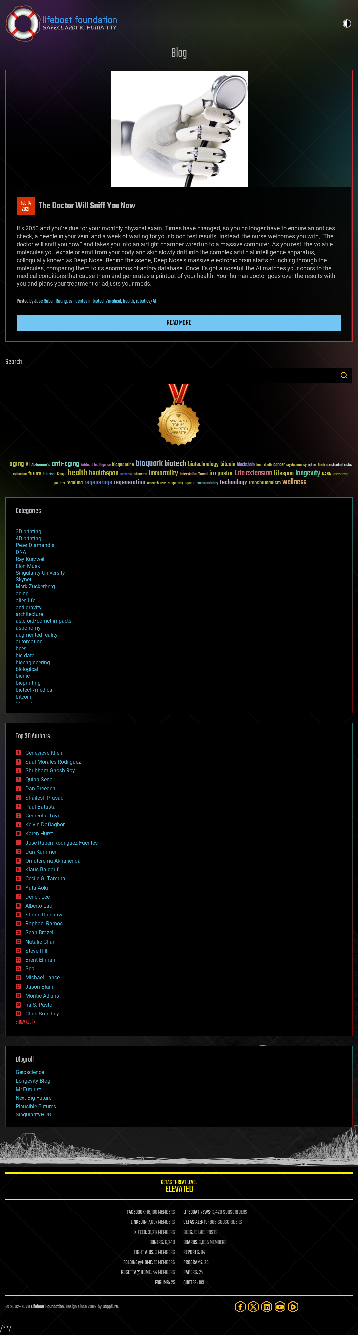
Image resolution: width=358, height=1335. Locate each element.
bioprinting (28, 683)
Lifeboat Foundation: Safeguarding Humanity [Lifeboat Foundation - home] (162, 23)
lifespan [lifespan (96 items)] (284, 473)
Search (344, 375)
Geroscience (30, 1072)
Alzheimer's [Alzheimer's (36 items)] (40, 465)
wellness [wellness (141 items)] (294, 482)
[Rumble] (293, 1306)
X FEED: (140, 1232)
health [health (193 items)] (77, 473)
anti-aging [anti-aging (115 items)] (65, 464)
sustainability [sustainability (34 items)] (207, 483)
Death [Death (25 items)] (321, 465)
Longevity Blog (33, 1081)
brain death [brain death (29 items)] (264, 465)
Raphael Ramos (44, 923)
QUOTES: (190, 1283)
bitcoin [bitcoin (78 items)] (227, 464)
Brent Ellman (40, 960)
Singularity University (40, 573)
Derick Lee (37, 897)
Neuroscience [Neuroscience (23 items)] (340, 475)
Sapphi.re (110, 1306)
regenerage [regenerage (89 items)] (98, 482)
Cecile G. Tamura (45, 878)
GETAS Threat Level (179, 1187)
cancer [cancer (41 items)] (279, 465)
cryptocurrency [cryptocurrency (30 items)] (296, 465)
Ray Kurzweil (31, 559)
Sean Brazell (40, 932)
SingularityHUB (33, 1115)
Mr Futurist (28, 1089)
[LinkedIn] (266, 1306)
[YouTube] (280, 1306)
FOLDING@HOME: (138, 1263)
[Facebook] (240, 1306)
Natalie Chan (40, 942)
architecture (29, 614)
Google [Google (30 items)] (61, 474)
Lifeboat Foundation (47, 1306)
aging (22, 593)
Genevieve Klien (43, 753)
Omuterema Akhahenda (53, 861)
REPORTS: (191, 1252)
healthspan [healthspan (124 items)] (104, 474)
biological (27, 669)
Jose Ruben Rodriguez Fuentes (60, 301)
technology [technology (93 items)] (233, 483)
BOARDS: (190, 1242)
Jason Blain (39, 987)
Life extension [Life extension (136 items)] (253, 473)
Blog (179, 53)
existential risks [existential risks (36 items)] (339, 465)
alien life (25, 600)
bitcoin (23, 697)
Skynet (23, 579)
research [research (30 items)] (153, 483)
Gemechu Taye (42, 816)
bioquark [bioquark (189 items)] (149, 464)
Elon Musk (28, 566)
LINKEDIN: (139, 1222)
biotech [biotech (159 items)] (175, 463)
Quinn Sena (39, 779)
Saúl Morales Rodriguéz (53, 762)
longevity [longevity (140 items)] (307, 473)
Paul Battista (40, 807)
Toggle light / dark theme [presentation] (347, 23)
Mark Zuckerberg (35, 586)
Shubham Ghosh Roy (50, 770)
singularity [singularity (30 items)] (175, 483)
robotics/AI (146, 301)
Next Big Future (33, 1098)
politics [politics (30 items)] (59, 483)
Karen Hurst (39, 833)
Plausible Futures (36, 1106)
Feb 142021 (26, 206)
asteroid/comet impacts (43, 621)
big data (25, 655)
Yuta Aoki (36, 888)
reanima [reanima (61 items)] (75, 483)
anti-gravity (29, 607)
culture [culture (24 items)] (312, 465)
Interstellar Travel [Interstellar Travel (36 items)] (194, 474)
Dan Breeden (40, 788)
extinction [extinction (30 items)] (20, 474)
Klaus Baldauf (42, 869)
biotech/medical (107, 301)
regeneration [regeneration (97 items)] (129, 482)
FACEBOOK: (136, 1212)
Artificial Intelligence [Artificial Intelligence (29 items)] (96, 465)
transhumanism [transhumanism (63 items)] (265, 483)
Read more (179, 322)
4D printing (28, 538)
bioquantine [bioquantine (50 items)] (123, 464)
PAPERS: (190, 1272)
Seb (29, 968)
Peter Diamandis (35, 545)
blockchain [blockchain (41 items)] (246, 465)
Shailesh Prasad (44, 798)
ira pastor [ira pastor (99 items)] (221, 473)
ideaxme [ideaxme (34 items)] (140, 474)
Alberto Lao (38, 906)
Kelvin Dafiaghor (45, 824)
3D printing (28, 531)
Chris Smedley (42, 1014)
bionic (23, 676)
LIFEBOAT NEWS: (197, 1212)
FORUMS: (162, 1283)
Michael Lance (42, 977)
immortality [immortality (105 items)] (163, 473)
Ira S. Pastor (39, 1005)
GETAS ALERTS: (196, 1222)
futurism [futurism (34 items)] (49, 474)
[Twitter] (253, 1306)
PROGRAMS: (193, 1263)
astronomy (28, 628)
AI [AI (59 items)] (28, 465)
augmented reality (37, 635)
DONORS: (156, 1242)
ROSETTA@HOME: (136, 1272)
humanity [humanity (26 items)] (126, 475)
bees (21, 648)
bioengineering (33, 662)
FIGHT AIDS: (144, 1252)
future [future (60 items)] (34, 474)
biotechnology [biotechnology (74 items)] (203, 464)
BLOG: (188, 1232)
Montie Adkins (42, 996)
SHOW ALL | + (26, 1022)
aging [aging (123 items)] (16, 464)
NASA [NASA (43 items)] (326, 474)
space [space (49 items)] (190, 483)
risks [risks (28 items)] (163, 483)
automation (29, 641)
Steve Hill (36, 951)
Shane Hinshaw (43, 915)
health (128, 301)
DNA (21, 552)
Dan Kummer (40, 852)
